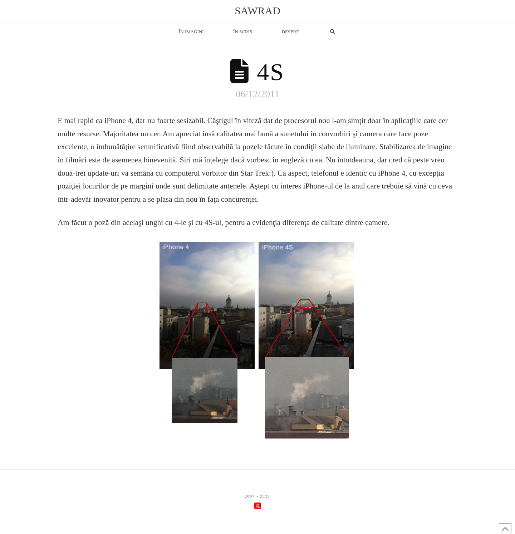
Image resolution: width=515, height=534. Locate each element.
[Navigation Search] (332, 32)
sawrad (257, 10)
